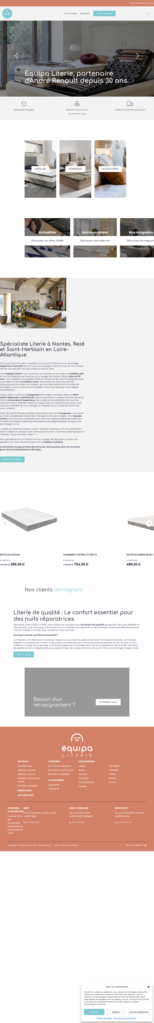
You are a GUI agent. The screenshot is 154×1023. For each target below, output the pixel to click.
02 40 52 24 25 (124, 822)
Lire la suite (23, 654)
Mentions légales (134, 845)
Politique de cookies (104, 1018)
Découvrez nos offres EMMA (47, 241)
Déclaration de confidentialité (124, 1018)
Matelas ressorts (27, 774)
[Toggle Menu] (148, 13)
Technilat (84, 778)
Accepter (94, 1012)
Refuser (116, 1012)
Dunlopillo (114, 766)
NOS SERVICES (26, 795)
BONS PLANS (25, 790)
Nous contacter (104, 13)
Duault (112, 778)
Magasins (85, 13)
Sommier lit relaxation (60, 766)
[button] (148, 986)
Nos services (70, 13)
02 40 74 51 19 (78, 822)
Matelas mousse (26, 770)
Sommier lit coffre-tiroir (61, 770)
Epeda (82, 766)
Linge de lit (53, 784)
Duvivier (83, 786)
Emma (112, 782)
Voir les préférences (138, 1012)
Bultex (82, 770)
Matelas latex (25, 766)
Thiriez (112, 774)
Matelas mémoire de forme (29, 780)
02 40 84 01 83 (33, 822)
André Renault (86, 782)
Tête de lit (53, 788)
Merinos (83, 774)
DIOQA (75, 845)
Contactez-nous (108, 702)
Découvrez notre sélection (95, 241)
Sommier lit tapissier (59, 774)
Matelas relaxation (28, 785)
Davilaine (114, 770)
